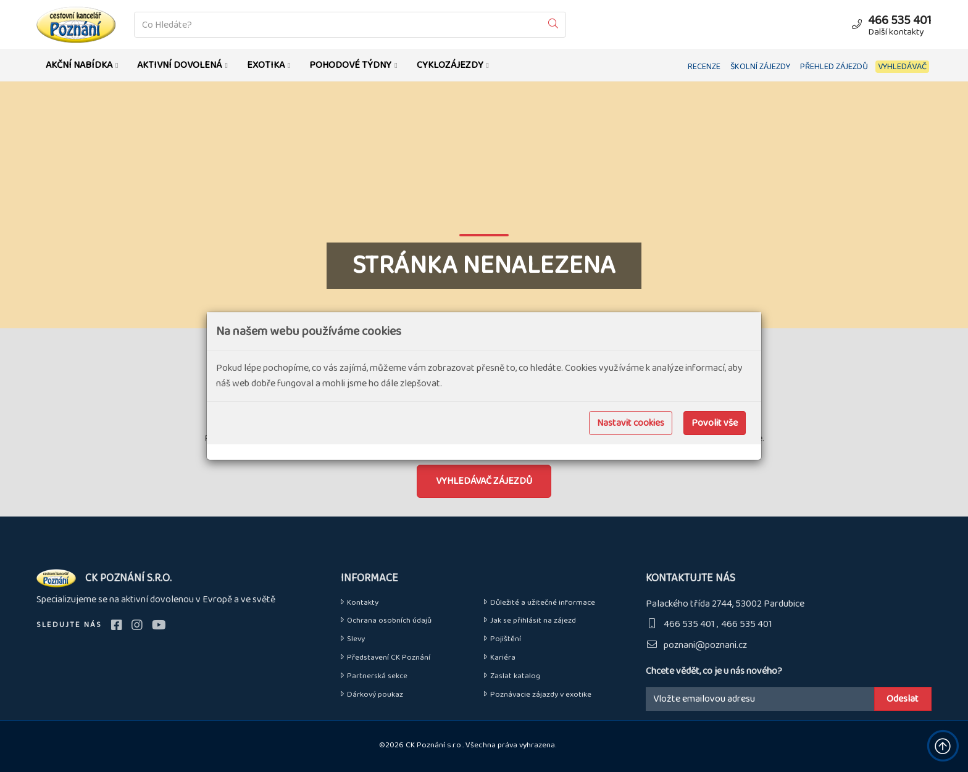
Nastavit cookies (630, 423)
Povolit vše (714, 423)
